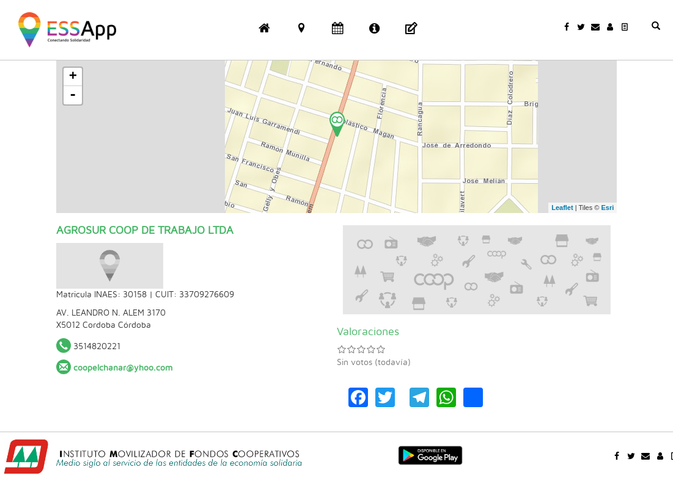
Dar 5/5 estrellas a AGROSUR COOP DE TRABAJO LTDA (381, 349)
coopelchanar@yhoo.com (122, 368)
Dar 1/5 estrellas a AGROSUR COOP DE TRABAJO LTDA (342, 349)
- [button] (72, 95)
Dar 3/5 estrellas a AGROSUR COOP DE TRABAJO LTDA (361, 349)
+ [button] (73, 77)
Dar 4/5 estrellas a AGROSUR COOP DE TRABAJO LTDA (371, 349)
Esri (607, 207)
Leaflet (562, 207)
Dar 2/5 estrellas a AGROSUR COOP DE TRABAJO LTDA (351, 349)
